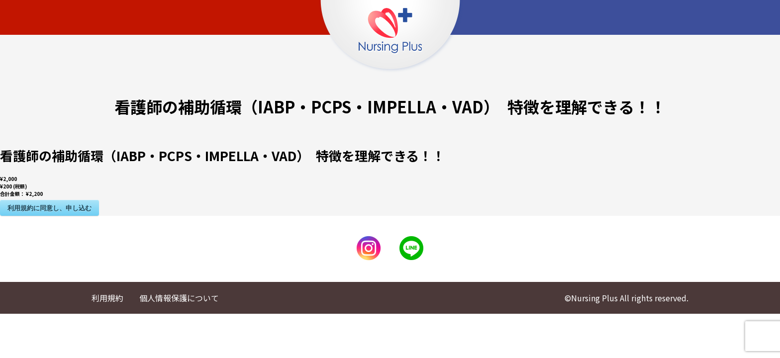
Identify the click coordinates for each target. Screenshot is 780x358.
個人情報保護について (179, 298)
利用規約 (107, 298)
